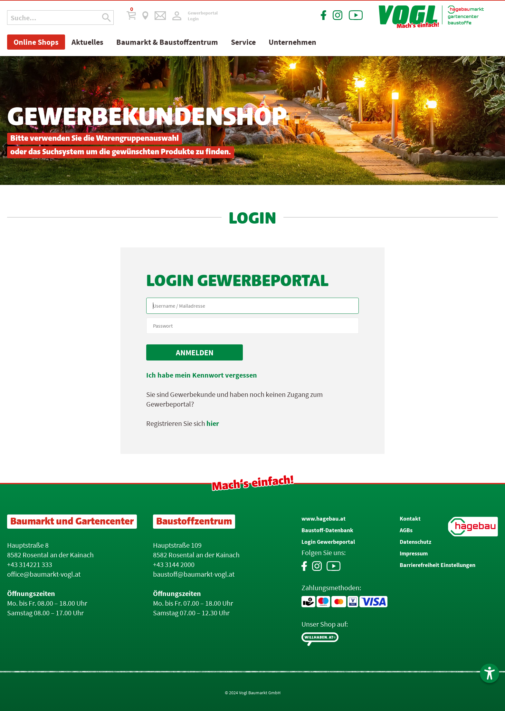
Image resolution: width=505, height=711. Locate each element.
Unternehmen (292, 42)
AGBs (406, 530)
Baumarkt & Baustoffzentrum (167, 42)
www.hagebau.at (323, 518)
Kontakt (410, 518)
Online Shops (36, 42)
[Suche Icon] (106, 17)
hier (212, 423)
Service (243, 42)
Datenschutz (415, 541)
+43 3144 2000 (174, 564)
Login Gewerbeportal (328, 541)
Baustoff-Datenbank (327, 530)
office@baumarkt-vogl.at (44, 574)
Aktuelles (87, 42)
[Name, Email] (252, 306)
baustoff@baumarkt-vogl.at (193, 574)
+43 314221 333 (29, 564)
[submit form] (194, 352)
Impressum (414, 553)
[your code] (252, 326)
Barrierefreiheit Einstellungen (437, 565)
